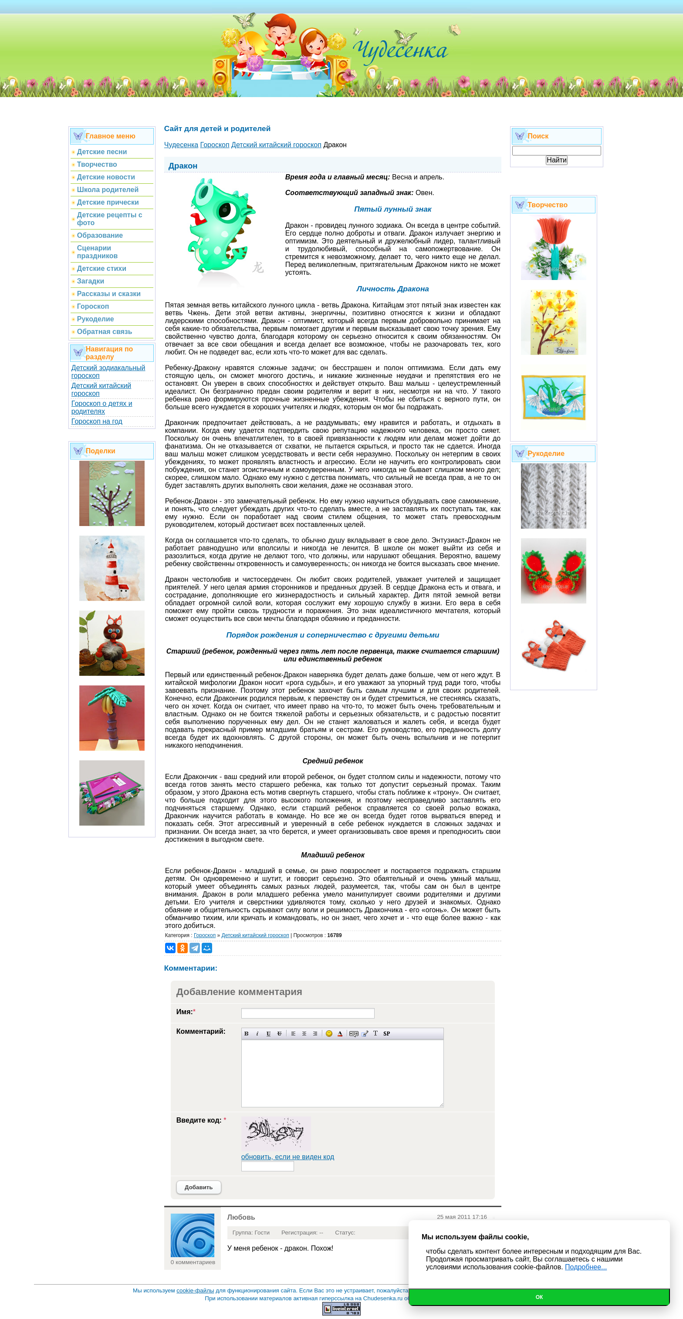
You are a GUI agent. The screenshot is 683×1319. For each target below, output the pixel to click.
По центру (304, 1033)
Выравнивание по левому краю (293, 1033)
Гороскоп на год (96, 421)
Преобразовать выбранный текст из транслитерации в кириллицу (376, 1033)
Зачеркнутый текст (279, 1033)
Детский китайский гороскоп (255, 935)
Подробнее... (586, 1267)
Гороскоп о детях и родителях (101, 407)
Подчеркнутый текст (269, 1033)
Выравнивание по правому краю (315, 1033)
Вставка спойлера (387, 1033)
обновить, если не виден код (288, 1156)
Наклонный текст (258, 1033)
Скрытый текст (354, 1033)
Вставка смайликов (329, 1033)
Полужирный (247, 1033)
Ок (539, 1297)
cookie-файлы (195, 1290)
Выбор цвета (340, 1033)
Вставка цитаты (365, 1033)
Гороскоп (205, 935)
